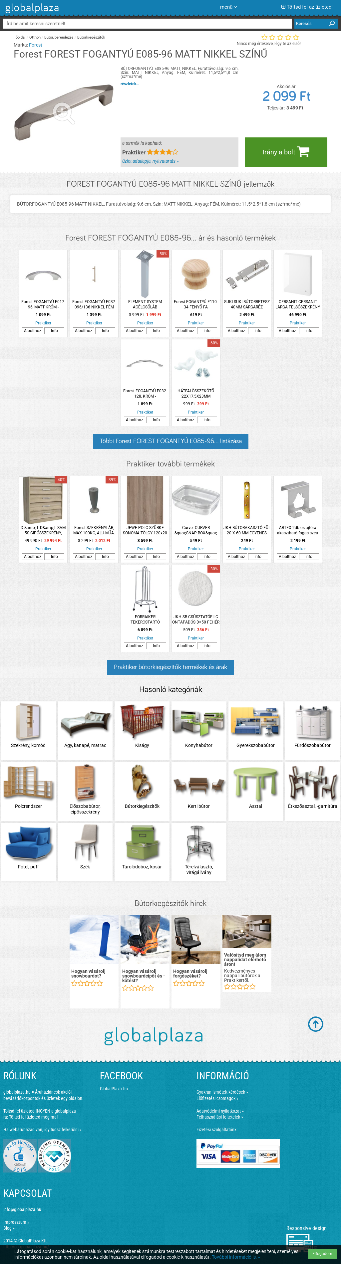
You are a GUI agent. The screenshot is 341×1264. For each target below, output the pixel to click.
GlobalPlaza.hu (114, 1088)
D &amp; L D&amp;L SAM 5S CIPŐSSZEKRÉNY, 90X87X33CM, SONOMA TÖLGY (43, 530)
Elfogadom (322, 1253)
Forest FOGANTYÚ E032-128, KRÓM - (145, 394)
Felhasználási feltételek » (219, 1117)
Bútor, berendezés (59, 37)
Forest (35, 45)
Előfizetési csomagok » (217, 1098)
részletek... (130, 84)
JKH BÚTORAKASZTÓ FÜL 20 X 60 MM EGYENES (246, 530)
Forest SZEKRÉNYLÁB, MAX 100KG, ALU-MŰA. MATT (94, 530)
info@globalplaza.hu (22, 1209)
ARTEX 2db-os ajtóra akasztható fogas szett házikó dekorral (297, 530)
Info (54, 330)
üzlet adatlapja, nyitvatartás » (150, 161)
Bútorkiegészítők (91, 37)
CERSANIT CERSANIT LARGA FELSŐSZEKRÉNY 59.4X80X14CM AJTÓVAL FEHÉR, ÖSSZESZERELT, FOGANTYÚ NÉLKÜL (297, 304)
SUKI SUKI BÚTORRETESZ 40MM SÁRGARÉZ (247, 304)
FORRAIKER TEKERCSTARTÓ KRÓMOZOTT (145, 620)
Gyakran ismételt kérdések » (222, 1092)
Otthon (35, 37)
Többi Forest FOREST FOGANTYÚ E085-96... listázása (171, 441)
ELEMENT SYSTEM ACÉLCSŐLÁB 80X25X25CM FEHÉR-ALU (145, 304)
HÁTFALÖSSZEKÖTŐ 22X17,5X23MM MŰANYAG (195, 394)
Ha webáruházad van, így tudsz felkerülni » (42, 1129)
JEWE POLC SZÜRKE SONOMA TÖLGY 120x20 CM (145, 530)
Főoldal (20, 37)
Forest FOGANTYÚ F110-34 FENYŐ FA (196, 304)
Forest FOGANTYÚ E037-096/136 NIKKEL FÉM (94, 304)
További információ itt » (236, 1257)
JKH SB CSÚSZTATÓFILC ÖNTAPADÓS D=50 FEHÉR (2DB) (195, 620)
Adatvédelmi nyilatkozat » (220, 1111)
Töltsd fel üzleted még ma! (33, 1117)
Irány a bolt (286, 151)
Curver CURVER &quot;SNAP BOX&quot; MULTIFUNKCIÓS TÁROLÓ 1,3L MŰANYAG (196, 530)
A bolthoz (32, 330)
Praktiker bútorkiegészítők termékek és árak (170, 667)
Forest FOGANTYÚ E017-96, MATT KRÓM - (43, 304)
